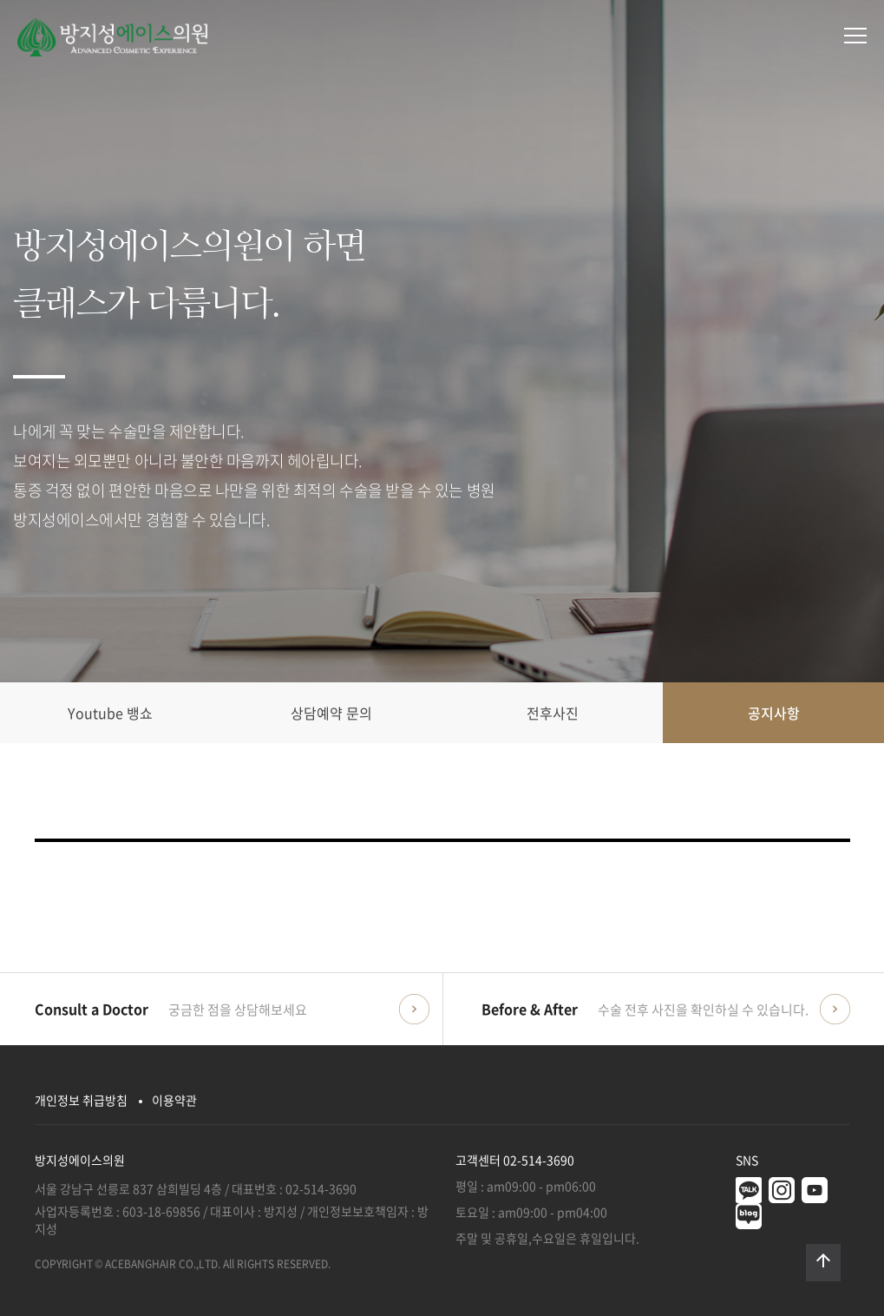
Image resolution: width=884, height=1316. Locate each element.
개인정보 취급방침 (81, 1100)
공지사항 (774, 712)
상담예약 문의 (331, 712)
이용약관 (174, 1100)
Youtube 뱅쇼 (110, 712)
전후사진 (553, 712)
